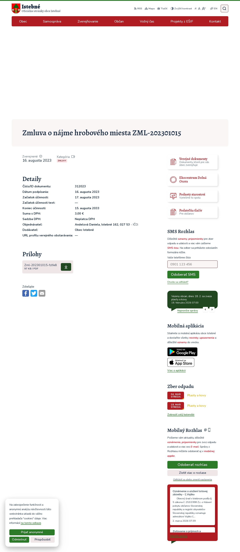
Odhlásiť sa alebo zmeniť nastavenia (192, 386)
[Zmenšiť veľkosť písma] (196, 8)
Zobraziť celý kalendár (180, 321)
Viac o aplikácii (176, 277)
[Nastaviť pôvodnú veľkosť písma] (199, 8)
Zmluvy (62, 67)
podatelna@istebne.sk (206, 524)
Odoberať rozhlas (192, 371)
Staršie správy (178, 443)
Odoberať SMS (183, 181)
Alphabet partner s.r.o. (133, 543)
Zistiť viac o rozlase (192, 380)
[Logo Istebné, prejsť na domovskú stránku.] (36, 9)
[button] (205, 216)
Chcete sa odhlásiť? (177, 189)
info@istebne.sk (202, 520)
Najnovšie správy (187, 217)
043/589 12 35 (202, 516)
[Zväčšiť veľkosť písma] (203, 8)
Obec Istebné (177, 543)
